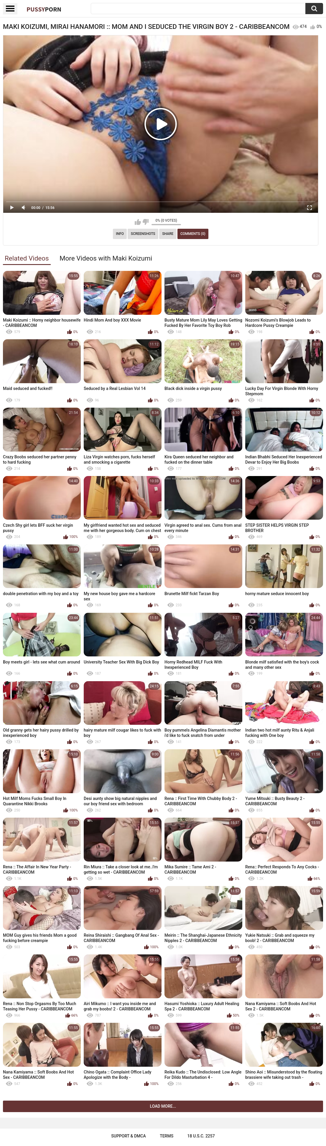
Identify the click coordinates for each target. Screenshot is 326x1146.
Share (167, 234)
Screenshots (143, 234)
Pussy (44, 9)
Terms (166, 1136)
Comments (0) (192, 234)
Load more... (163, 1106)
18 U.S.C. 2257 (201, 1136)
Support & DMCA (128, 1136)
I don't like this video (145, 222)
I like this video (138, 222)
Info (120, 234)
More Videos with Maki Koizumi (106, 258)
